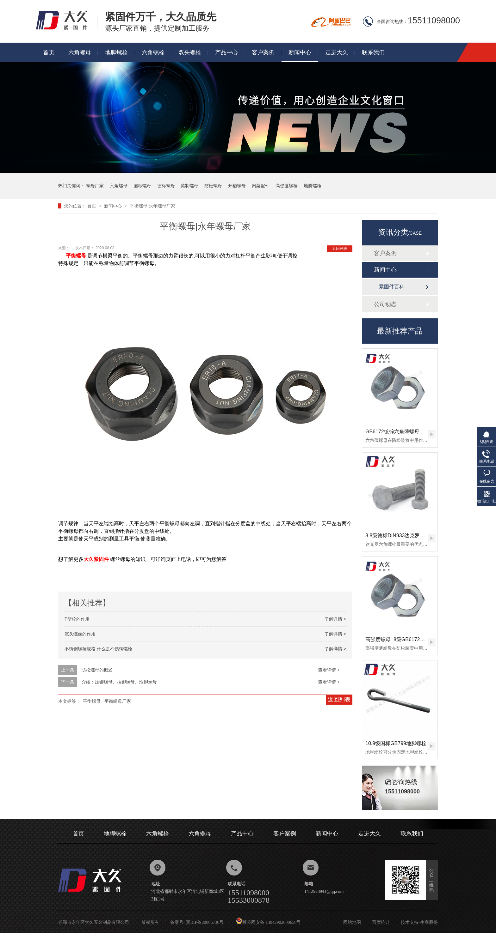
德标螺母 (166, 185)
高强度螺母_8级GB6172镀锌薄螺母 (405, 639)
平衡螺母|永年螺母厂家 (152, 205)
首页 (48, 52)
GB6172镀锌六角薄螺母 (392, 431)
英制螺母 (189, 185)
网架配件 (261, 185)
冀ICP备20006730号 (205, 922)
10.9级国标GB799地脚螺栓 (395, 743)
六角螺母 (79, 52)
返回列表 (339, 248)
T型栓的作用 (77, 619)
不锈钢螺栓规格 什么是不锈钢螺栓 (98, 648)
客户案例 (263, 52)
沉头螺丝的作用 (80, 633)
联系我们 (373, 52)
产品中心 (226, 52)
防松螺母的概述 (97, 669)
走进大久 (336, 52)
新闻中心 (299, 52)
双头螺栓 (189, 52)
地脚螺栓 (116, 52)
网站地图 (352, 922)
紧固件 (101, 559)
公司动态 (385, 304)
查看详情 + (329, 669)
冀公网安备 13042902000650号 (268, 922)
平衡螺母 (92, 701)
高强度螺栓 (287, 185)
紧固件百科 (391, 286)
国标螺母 (142, 185)
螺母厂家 (95, 185)
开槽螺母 (237, 185)
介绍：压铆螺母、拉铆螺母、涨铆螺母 (119, 681)
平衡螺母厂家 (117, 701)
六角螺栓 (153, 52)
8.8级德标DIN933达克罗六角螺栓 (402, 535)
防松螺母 (213, 185)
